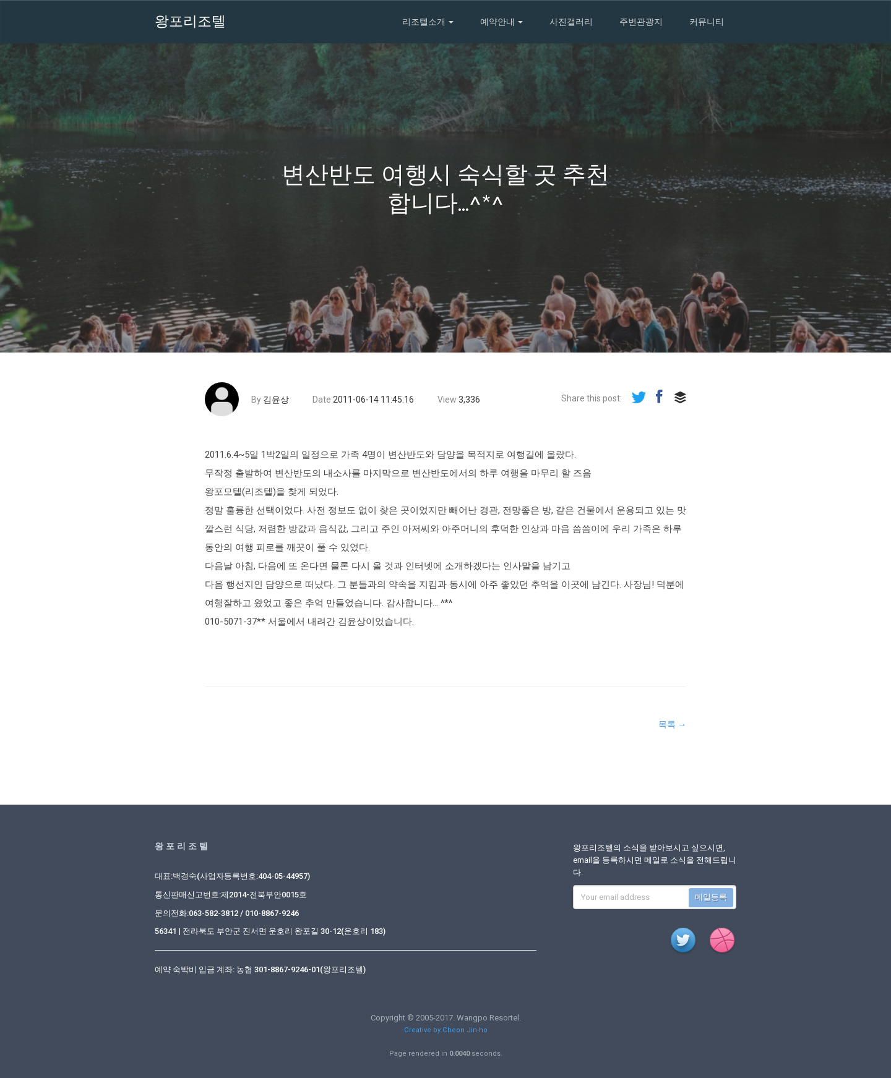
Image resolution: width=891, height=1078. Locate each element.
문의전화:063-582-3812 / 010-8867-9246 (227, 913)
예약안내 (501, 22)
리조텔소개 (428, 22)
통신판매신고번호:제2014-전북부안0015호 (231, 894)
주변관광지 (641, 22)
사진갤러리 (571, 22)
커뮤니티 (706, 22)
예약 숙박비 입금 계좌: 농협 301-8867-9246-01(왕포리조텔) (260, 969)
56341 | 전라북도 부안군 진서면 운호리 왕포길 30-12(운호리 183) (270, 931)
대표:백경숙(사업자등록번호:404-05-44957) (232, 876)
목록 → (672, 724)
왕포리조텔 (190, 21)
